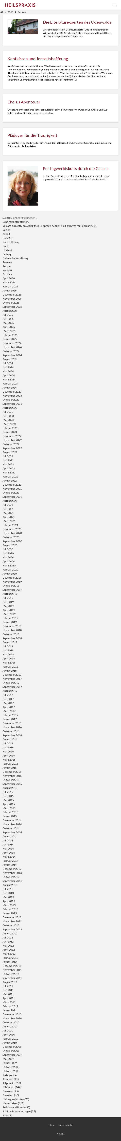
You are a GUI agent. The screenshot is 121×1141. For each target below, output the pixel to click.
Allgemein (8, 1083)
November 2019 (12, 581)
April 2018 (9, 658)
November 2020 (12, 533)
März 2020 (9, 565)
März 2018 (9, 662)
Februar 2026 (10, 286)
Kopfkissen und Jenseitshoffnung (38, 58)
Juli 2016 (8, 743)
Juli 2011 (8, 986)
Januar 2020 (10, 573)
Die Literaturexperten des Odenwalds (77, 22)
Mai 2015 (8, 799)
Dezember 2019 (12, 577)
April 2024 (9, 375)
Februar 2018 (10, 666)
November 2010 (12, 1018)
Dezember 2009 (12, 1046)
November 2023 (12, 395)
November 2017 (12, 678)
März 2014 (9, 856)
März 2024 (9, 379)
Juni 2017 (8, 698)
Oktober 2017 (11, 682)
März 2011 (9, 1002)
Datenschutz (65, 1135)
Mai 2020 (8, 557)
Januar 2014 (10, 864)
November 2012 (12, 921)
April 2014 (9, 852)
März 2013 (9, 905)
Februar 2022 (10, 476)
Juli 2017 (8, 694)
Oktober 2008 (11, 1066)
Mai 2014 (8, 848)
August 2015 (10, 787)
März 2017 (9, 711)
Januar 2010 (10, 1042)
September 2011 (12, 977)
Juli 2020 (8, 549)
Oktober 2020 (11, 537)
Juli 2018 (8, 646)
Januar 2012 (10, 961)
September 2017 (12, 686)
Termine (7, 262)
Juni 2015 (8, 795)
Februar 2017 (10, 715)
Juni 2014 (8, 844)
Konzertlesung (11, 241)
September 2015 (12, 783)
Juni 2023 (8, 415)
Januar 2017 (10, 719)
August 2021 (10, 500)
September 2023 (12, 403)
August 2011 (10, 981)
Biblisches (8, 1087)
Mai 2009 (8, 1058)
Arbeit (6, 233)
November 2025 (12, 298)
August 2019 (10, 593)
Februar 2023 (10, 427)
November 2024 (12, 347)
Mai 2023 (8, 419)
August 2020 (10, 545)
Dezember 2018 (12, 626)
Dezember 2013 (12, 868)
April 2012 (9, 949)
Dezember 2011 (12, 965)
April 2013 (9, 901)
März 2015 (9, 808)
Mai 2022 (8, 464)
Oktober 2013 (11, 876)
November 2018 (12, 630)
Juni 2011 (8, 990)
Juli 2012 (8, 937)
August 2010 (10, 1026)
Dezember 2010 (12, 1014)
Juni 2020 (8, 553)
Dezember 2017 (12, 674)
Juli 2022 (8, 456)
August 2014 (10, 836)
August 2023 (10, 407)
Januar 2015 (10, 816)
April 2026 (9, 278)
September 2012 (12, 929)
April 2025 (9, 326)
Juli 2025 (8, 314)
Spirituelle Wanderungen (17, 1111)
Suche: (6, 217)
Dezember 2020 (12, 529)
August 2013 (10, 884)
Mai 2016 (8, 751)
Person (7, 266)
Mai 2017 (8, 702)
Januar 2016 (10, 767)
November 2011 (12, 969)
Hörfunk (7, 250)
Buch (5, 246)
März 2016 (9, 759)
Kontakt (7, 270)
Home (52, 1135)
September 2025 (12, 306)
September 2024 (12, 355)
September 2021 (12, 496)
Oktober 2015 (11, 779)
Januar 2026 (10, 290)
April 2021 (9, 516)
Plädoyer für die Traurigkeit (32, 135)
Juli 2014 (8, 840)
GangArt (8, 237)
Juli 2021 (8, 504)
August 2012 (10, 933)
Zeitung (7, 254)
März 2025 (9, 330)
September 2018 (12, 638)
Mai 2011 (8, 994)
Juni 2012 (8, 941)
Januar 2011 (10, 1010)
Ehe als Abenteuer (24, 101)
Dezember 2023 (12, 391)
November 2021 (12, 488)
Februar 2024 (10, 383)
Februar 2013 (10, 909)
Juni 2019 (8, 601)
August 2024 (10, 359)
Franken (7, 1091)
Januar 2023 (10, 432)
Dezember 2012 (12, 917)
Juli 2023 (8, 411)
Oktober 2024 (11, 351)
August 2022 (10, 452)
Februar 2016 (10, 763)
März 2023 (9, 423)
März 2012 (9, 953)
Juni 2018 (8, 650)
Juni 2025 (8, 318)
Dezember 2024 (12, 343)
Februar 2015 (10, 812)
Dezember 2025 (12, 294)
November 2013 (12, 872)
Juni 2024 (8, 367)
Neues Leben (10, 1103)
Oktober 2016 (11, 731)
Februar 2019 (10, 618)
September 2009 (12, 1054)
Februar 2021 (10, 525)
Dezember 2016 (12, 723)
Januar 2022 (10, 480)
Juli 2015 (8, 791)
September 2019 (12, 589)
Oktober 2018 (11, 634)
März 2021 (9, 520)
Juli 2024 (8, 363)
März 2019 (9, 613)
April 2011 (9, 998)
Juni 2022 (8, 460)
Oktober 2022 (11, 444)
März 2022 (9, 472)
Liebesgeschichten (13, 1099)
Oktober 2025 (11, 302)
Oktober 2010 (11, 1022)
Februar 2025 (10, 334)
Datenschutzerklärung (15, 258)
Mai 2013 (8, 897)
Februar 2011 (10, 1006)
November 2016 (12, 727)
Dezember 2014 (12, 820)
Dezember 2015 (12, 771)
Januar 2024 (10, 387)
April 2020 (9, 561)
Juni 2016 (8, 747)
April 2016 (9, 755)
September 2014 (12, 832)
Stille (5, 1115)
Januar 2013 (10, 913)
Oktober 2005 (11, 1070)
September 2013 (12, 880)
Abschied (8, 1079)
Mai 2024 (8, 371)
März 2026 (9, 282)
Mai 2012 (8, 945)
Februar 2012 (10, 957)
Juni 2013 (8, 893)
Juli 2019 (8, 597)
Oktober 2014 (11, 828)
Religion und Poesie (14, 1107)
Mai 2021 (8, 512)
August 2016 (10, 739)
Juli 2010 (8, 1030)
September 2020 (12, 541)
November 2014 (12, 824)
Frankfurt (8, 1095)
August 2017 (10, 690)
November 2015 (12, 775)
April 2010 (9, 1034)
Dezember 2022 (12, 436)
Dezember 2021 (12, 484)
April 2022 (9, 468)
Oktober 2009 (11, 1050)
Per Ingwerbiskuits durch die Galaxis (75, 168)
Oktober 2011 (11, 973)
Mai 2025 (8, 322)
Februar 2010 (10, 1038)
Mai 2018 (8, 654)
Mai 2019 (8, 605)
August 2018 (10, 642)
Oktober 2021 (11, 492)
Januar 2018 (10, 670)
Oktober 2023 (11, 399)
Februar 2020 (10, 569)
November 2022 (12, 440)
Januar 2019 (10, 622)
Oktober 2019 (11, 585)
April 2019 (9, 609)
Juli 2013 (8, 888)
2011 (10, 12)
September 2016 (12, 735)
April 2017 (9, 706)
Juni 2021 (8, 508)
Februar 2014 (10, 860)
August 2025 (10, 310)
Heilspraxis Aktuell (49, 225)
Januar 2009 (10, 1062)
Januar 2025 (10, 339)
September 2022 (12, 448)
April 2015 (9, 804)
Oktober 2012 (11, 925)
